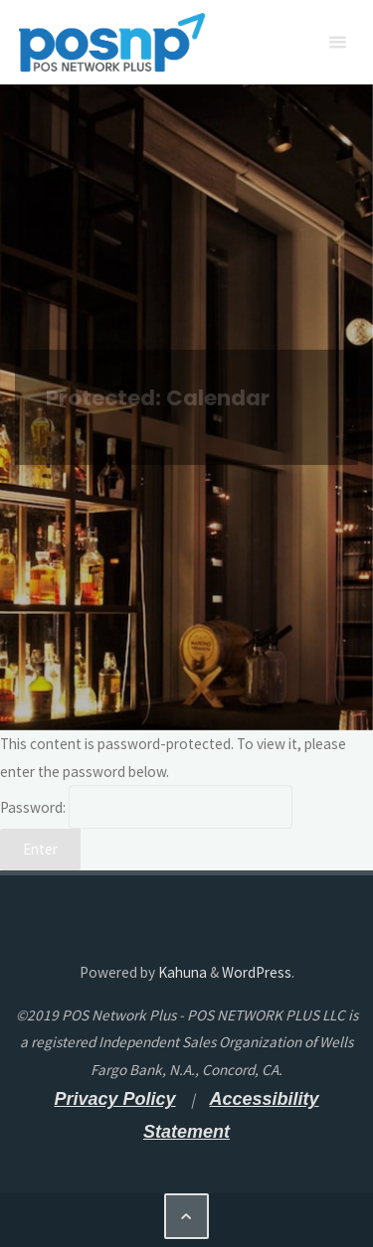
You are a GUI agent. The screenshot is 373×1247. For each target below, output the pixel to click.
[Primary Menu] (337, 42)
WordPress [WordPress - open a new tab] (256, 972)
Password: (146, 807)
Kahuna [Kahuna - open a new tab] (181, 972)
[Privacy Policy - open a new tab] (114, 1099)
